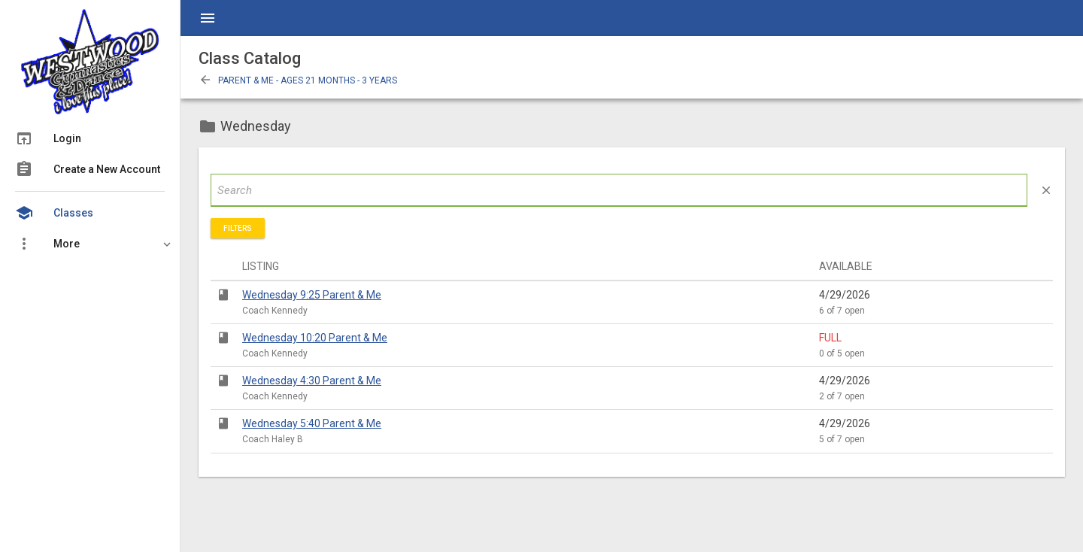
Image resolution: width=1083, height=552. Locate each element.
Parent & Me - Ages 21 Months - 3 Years (298, 80)
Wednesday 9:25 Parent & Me (311, 295)
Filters (237, 228)
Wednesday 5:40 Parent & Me (311, 423)
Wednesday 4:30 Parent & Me (311, 381)
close (1046, 190)
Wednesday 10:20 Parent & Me (314, 338)
